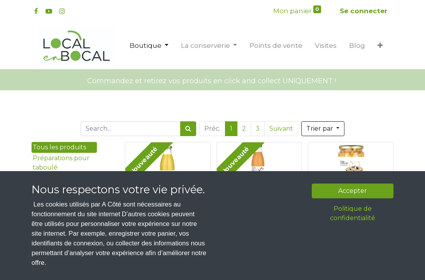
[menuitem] (276, 46)
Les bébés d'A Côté (62, 253)
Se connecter (363, 11)
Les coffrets (50, 231)
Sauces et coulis (58, 220)
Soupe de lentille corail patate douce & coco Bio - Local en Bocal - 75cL (259, 200)
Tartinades (49, 178)
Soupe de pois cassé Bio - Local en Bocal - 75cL (167, 203)
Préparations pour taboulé (61, 162)
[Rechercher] (188, 128)
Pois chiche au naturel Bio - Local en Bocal (351, 203)
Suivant (281, 128)
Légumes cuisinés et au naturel (60, 204)
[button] (380, 46)
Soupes (50, 242)
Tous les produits (59, 147)
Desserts (46, 189)
